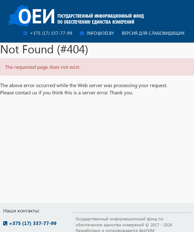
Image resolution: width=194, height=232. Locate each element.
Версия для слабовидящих (153, 33)
